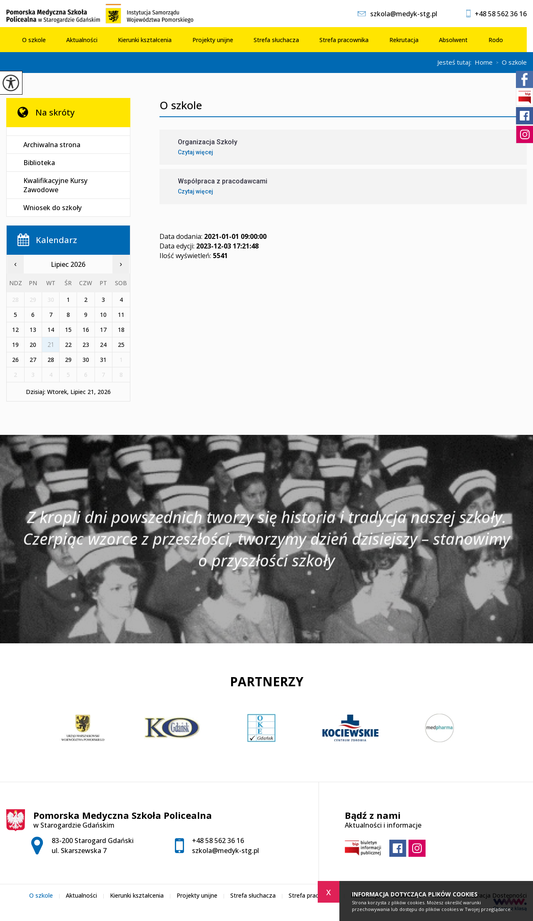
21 (50, 345)
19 (15, 345)
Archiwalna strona (51, 144)
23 (85, 345)
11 (121, 315)
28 (50, 360)
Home (484, 62)
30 (85, 360)
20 (33, 345)
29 (68, 360)
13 (33, 330)
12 (15, 330)
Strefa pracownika (344, 40)
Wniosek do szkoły (52, 207)
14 (50, 330)
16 (85, 330)
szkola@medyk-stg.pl (397, 13)
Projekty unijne (212, 40)
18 (121, 330)
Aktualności (81, 40)
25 (121, 345)
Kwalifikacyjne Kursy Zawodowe (55, 185)
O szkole (34, 40)
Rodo (495, 40)
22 (68, 345)
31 (103, 360)
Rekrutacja (403, 40)
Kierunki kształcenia (145, 40)
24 (103, 345)
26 (15, 360)
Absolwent (453, 40)
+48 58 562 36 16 (496, 13)
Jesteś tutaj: (456, 62)
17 (103, 330)
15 (68, 330)
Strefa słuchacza (276, 40)
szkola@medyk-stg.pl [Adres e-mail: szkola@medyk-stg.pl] (225, 850)
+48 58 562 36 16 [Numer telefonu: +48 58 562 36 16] (218, 840)
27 (33, 360)
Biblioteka (39, 162)
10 (103, 315)
